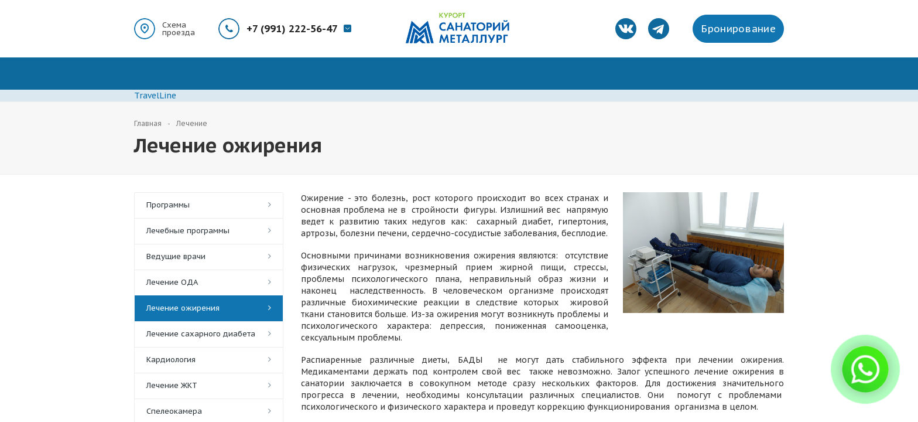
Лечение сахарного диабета (200, 334)
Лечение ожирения (183, 308)
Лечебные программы (188, 231)
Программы (168, 205)
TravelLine (155, 95)
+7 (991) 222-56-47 (292, 29)
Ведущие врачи (175, 256)
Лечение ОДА (172, 282)
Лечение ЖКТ (171, 385)
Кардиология (171, 360)
